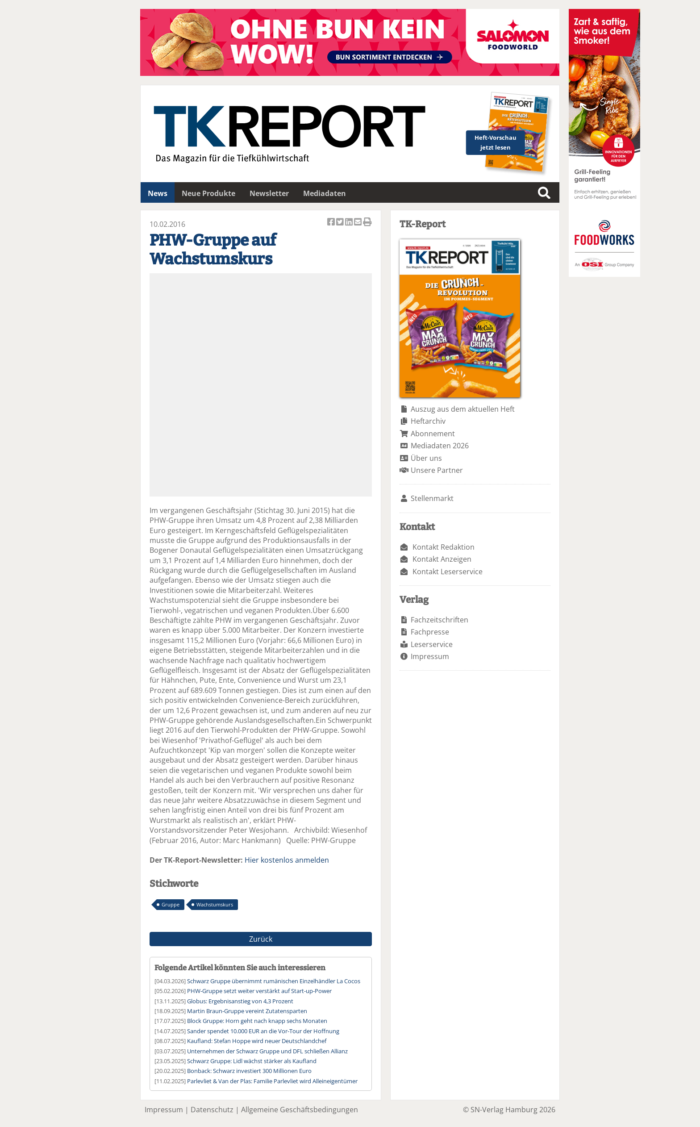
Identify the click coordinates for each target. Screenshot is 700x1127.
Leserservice (432, 644)
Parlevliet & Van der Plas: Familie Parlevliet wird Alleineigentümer (272, 1081)
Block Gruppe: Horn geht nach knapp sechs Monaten (257, 1021)
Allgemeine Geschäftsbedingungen (299, 1109)
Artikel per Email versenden (358, 222)
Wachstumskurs (214, 904)
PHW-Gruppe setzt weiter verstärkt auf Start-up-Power (259, 991)
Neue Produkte (208, 193)
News (157, 193)
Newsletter (269, 193)
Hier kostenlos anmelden (287, 860)
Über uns (426, 458)
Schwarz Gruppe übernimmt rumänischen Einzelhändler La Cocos (273, 981)
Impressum (430, 656)
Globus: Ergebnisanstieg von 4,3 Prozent (240, 1001)
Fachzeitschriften (439, 620)
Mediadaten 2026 (440, 446)
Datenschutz (212, 1109)
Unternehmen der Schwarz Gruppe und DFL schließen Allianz (267, 1051)
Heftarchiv (428, 421)
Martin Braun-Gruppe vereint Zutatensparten (247, 1011)
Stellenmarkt (432, 498)
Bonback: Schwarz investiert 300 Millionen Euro (249, 1071)
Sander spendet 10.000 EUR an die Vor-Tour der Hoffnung (263, 1031)
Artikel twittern (340, 222)
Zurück (260, 939)
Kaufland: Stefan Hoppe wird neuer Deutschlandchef (256, 1041)
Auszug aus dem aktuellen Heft (463, 409)
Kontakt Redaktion (443, 547)
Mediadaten (324, 193)
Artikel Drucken (367, 222)
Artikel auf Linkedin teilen (349, 222)
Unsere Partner (437, 470)
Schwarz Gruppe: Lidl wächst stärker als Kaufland (252, 1061)
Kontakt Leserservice (447, 571)
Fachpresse (430, 632)
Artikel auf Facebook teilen (331, 222)
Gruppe (170, 904)
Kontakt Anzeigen (441, 559)
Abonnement (433, 433)
